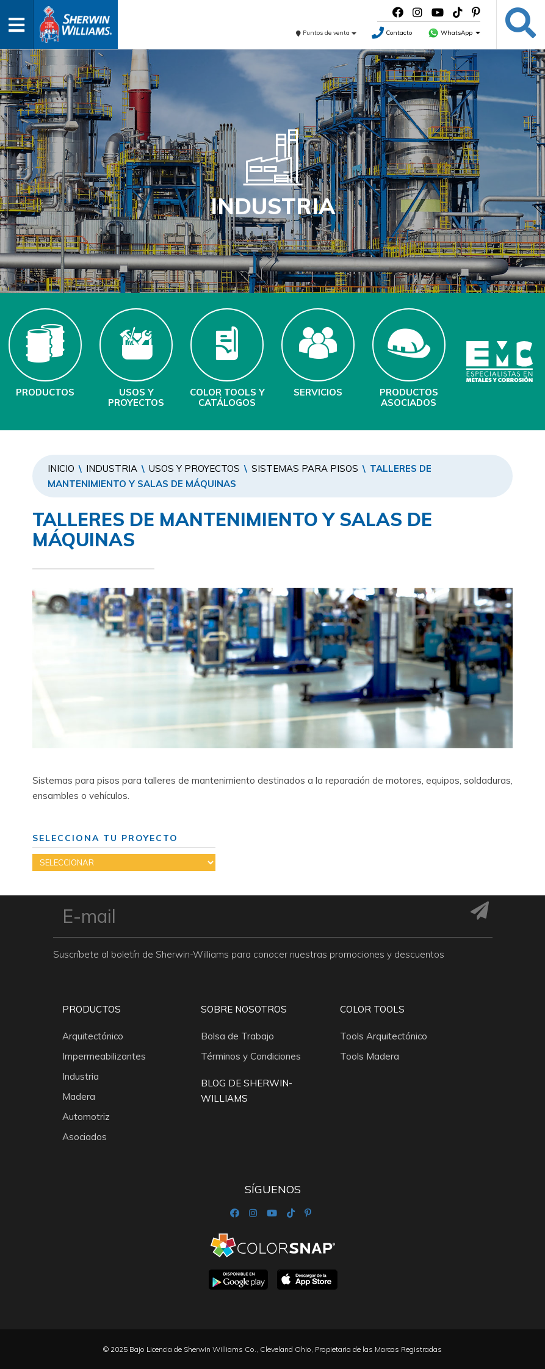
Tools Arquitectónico (383, 1036)
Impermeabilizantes (104, 1056)
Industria (111, 468)
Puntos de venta (326, 33)
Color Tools (372, 1009)
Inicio (61, 468)
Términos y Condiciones (251, 1056)
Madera (78, 1096)
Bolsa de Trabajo (237, 1036)
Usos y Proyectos (194, 468)
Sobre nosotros (244, 1009)
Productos (91, 1009)
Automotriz (86, 1116)
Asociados (84, 1137)
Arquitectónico (92, 1036)
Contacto (392, 33)
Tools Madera (369, 1056)
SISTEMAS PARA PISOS (304, 468)
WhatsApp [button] (454, 33)
